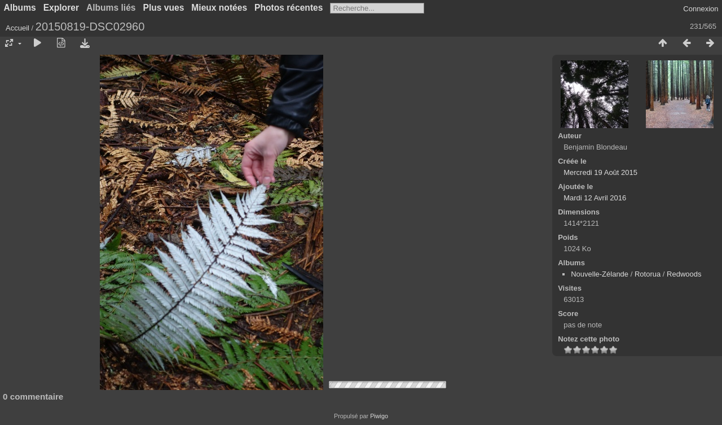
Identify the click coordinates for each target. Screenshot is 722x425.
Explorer (61, 7)
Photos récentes (288, 7)
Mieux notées (219, 7)
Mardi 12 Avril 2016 (594, 198)
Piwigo (379, 416)
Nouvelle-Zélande (599, 274)
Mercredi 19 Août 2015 (600, 172)
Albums (20, 7)
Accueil (17, 28)
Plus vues (163, 7)
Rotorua (648, 274)
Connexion (700, 9)
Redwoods (684, 274)
